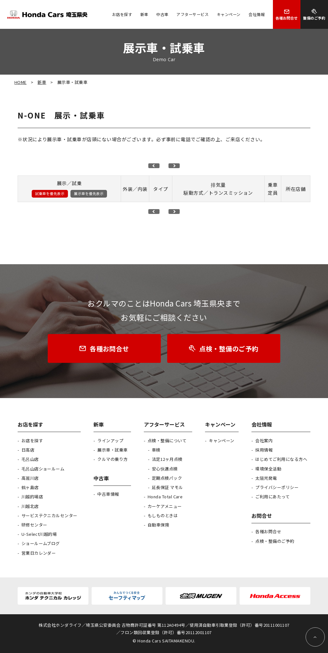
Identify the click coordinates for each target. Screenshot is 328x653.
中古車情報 (108, 494)
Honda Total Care (165, 497)
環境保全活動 (268, 469)
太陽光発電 (266, 478)
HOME (20, 82)
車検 (156, 450)
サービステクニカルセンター (49, 515)
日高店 (27, 450)
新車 (41, 82)
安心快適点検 (165, 469)
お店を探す (32, 440)
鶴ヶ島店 (30, 487)
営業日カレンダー (38, 553)
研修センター (34, 525)
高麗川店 (30, 478)
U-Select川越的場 (39, 534)
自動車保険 (158, 525)
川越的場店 (32, 497)
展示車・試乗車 (112, 450)
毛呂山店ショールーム (43, 469)
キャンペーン (221, 440)
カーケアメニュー (165, 506)
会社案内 (264, 440)
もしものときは (163, 515)
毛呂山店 (30, 459)
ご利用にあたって (272, 497)
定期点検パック (167, 478)
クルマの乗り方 (112, 459)
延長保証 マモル (167, 487)
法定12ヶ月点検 (167, 459)
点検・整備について (167, 440)
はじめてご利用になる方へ (281, 459)
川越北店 (30, 506)
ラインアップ (110, 440)
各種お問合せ (268, 531)
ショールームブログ (40, 543)
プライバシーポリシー (277, 487)
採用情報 (264, 450)
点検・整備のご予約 (274, 541)
